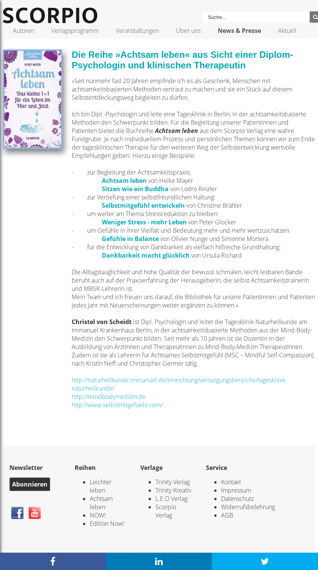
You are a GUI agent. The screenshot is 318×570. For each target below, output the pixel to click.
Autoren (23, 30)
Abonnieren (30, 484)
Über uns (188, 30)
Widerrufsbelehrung (248, 507)
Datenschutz (237, 498)
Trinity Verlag (172, 482)
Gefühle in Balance (130, 239)
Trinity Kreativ (173, 490)
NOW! (98, 515)
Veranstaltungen (137, 30)
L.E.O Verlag (171, 498)
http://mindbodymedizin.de (109, 396)
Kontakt (231, 482)
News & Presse (239, 30)
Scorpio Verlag (165, 511)
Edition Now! (107, 523)
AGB (227, 515)
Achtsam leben (124, 180)
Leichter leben (101, 486)
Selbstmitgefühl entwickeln (143, 205)
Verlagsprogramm (75, 30)
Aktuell (287, 30)
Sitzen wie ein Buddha (135, 189)
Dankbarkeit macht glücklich (146, 255)
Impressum (236, 490)
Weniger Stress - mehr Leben (144, 222)
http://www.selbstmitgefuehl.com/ (117, 405)
